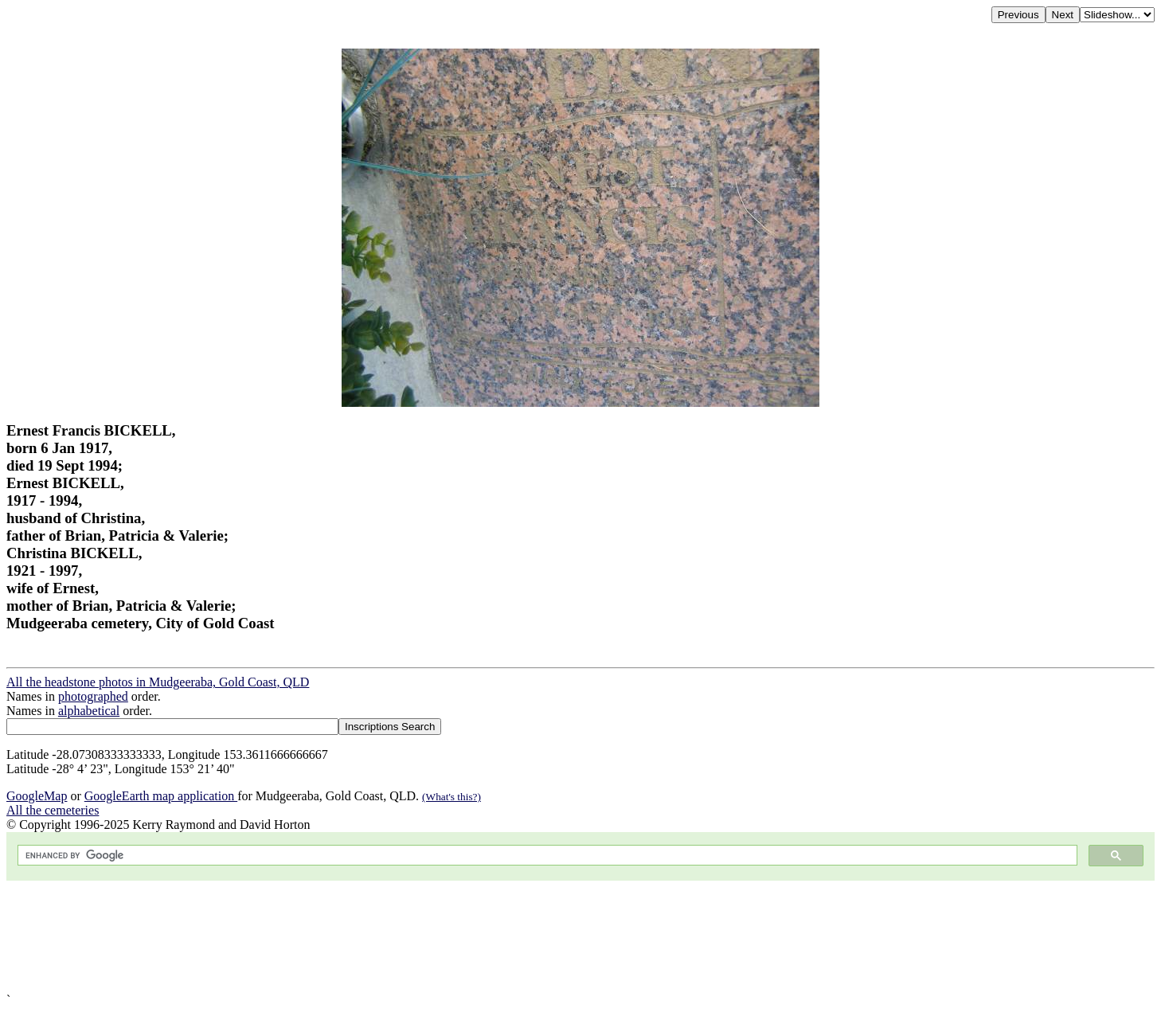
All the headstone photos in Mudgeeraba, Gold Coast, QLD (157, 682)
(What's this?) (451, 797)
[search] (545, 856)
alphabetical (88, 710)
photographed (93, 696)
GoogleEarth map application (160, 796)
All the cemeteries (52, 810)
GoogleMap (36, 796)
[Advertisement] (484, 937)
